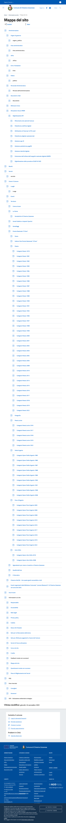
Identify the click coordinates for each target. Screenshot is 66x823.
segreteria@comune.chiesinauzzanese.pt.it (14, 793)
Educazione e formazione (25, 765)
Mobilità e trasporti (38, 760)
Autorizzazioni (22, 762)
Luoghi (50, 772)
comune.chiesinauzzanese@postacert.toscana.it (16, 798)
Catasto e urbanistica (24, 757)
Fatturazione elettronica (40, 788)
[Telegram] (49, 8)
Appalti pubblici (22, 767)
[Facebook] (46, 8)
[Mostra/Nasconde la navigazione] (3, 8)
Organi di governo (8, 757)
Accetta (51, 810)
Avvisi (50, 762)
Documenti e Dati (8, 770)
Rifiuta (51, 807)
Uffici (5, 762)
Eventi (50, 775)
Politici (5, 765)
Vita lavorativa (37, 757)
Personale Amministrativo (10, 767)
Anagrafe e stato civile (24, 760)
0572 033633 (9, 787)
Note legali (36, 798)
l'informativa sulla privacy (27, 820)
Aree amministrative (9, 760)
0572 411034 (9, 789)
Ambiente (36, 767)
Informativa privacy (39, 796)
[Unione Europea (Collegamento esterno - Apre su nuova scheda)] (11, 747)
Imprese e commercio (39, 774)
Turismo (21, 774)
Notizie (50, 757)
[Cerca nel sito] (60, 8)
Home (5, 15)
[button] (9, 2)
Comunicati (52, 760)
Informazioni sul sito (14, 15)
